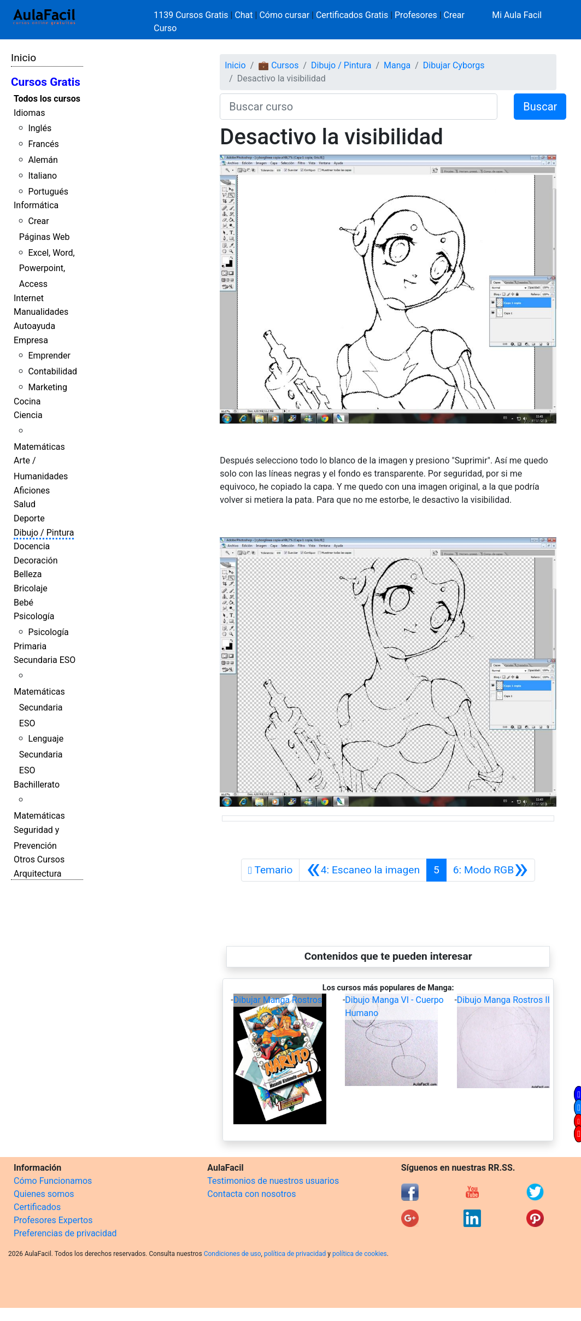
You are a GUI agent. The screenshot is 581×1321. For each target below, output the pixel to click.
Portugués (48, 191)
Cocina (27, 401)
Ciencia (28, 415)
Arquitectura (37, 873)
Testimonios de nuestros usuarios (273, 1181)
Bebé (23, 602)
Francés (43, 144)
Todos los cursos (47, 98)
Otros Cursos (39, 859)
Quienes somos (44, 1194)
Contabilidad (52, 371)
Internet (29, 298)
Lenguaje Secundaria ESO (41, 754)
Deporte (29, 518)
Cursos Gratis (45, 82)
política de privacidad (295, 1254)
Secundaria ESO (44, 660)
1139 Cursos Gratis (192, 15)
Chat (243, 15)
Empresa (31, 340)
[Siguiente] (491, 870)
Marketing (47, 387)
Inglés (39, 128)
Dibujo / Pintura (44, 532)
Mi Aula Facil (517, 15)
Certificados (37, 1207)
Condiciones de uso (232, 1254)
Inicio (23, 57)
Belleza (28, 574)
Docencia (32, 546)
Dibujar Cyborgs (454, 65)
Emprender (49, 355)
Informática (36, 205)
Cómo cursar (284, 15)
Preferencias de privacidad (65, 1233)
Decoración (36, 560)
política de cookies (359, 1254)
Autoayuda (34, 326)
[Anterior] (363, 870)
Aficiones (32, 490)
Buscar (540, 106)
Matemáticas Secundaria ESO (39, 707)
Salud (25, 504)
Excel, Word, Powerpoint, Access (47, 269)
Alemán (42, 160)
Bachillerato (37, 784)
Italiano (42, 176)
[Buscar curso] (358, 106)
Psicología (34, 616)
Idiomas (29, 113)
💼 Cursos (278, 65)
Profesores (416, 15)
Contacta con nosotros (251, 1194)
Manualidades (41, 312)
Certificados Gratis (352, 15)
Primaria (30, 646)
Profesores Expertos (53, 1220)
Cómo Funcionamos (53, 1181)
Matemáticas (39, 447)
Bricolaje (31, 588)
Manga (397, 65)
